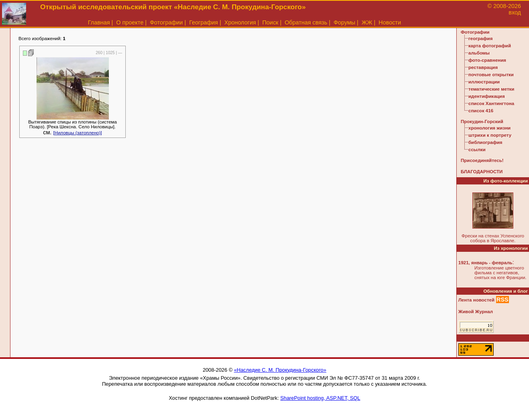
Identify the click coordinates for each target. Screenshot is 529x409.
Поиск (270, 22)
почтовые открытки (491, 74)
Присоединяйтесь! (482, 160)
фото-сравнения (487, 60)
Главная (99, 22)
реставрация (483, 67)
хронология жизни (489, 128)
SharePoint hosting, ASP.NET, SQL (320, 398)
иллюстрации (484, 81)
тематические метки (491, 89)
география (480, 38)
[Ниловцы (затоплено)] (77, 132)
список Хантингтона (491, 103)
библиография (485, 142)
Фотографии (166, 22)
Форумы (344, 22)
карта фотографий (489, 45)
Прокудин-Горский (482, 121)
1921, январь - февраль (485, 262)
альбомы (479, 53)
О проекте (129, 22)
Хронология (240, 22)
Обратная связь (306, 22)
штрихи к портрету (489, 135)
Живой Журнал (475, 311)
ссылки (477, 149)
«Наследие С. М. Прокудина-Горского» (280, 370)
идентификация (486, 96)
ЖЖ (367, 22)
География (203, 22)
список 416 (480, 110)
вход (515, 12)
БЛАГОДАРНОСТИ (481, 171)
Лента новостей (476, 300)
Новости (390, 22)
